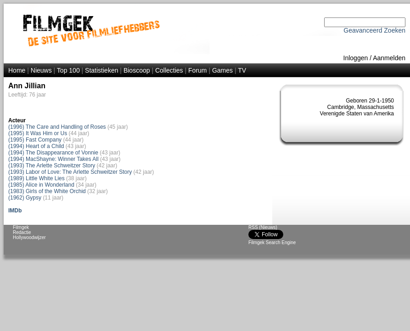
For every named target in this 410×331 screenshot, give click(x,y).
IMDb (15, 210)
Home (16, 70)
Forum (197, 70)
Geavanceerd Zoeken (374, 30)
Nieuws (41, 70)
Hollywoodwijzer (29, 237)
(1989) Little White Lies (36, 178)
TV (242, 70)
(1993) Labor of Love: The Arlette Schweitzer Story (70, 172)
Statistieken (101, 70)
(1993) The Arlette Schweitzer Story (51, 165)
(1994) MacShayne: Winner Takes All (53, 159)
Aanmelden (389, 58)
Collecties (169, 70)
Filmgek (21, 227)
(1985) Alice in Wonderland (41, 185)
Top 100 (68, 70)
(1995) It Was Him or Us (37, 133)
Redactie (22, 232)
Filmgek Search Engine (272, 242)
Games (222, 70)
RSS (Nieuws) (262, 227)
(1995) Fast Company (35, 140)
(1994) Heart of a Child (36, 146)
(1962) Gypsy (24, 197)
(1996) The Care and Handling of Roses (57, 127)
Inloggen (355, 58)
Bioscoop (137, 70)
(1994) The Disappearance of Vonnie (53, 152)
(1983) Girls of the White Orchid (47, 191)
